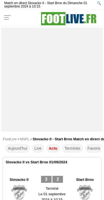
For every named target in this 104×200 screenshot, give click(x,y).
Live (38, 148)
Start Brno (85, 180)
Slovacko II (19, 180)
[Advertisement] (52, 80)
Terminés (72, 148)
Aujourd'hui (17, 148)
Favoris (94, 148)
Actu (53, 148)
